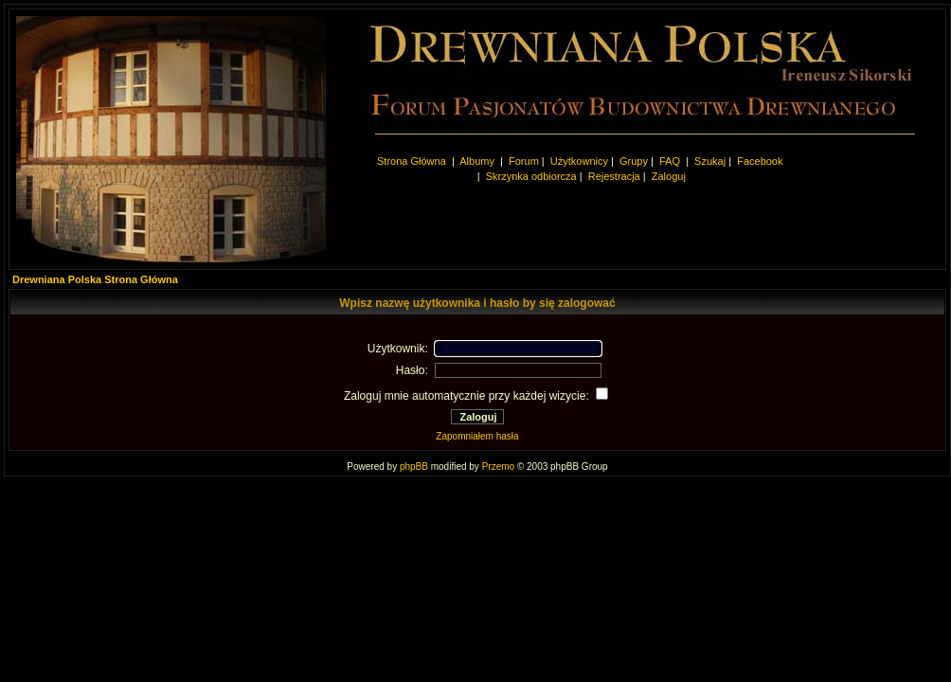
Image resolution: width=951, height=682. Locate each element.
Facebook (759, 161)
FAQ (669, 161)
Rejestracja (614, 176)
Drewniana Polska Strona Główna (95, 279)
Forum (524, 161)
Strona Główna (411, 161)
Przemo (498, 466)
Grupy (633, 161)
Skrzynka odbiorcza (531, 176)
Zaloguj (669, 176)
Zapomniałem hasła (477, 436)
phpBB (414, 466)
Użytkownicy (579, 161)
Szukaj (710, 161)
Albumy (478, 161)
